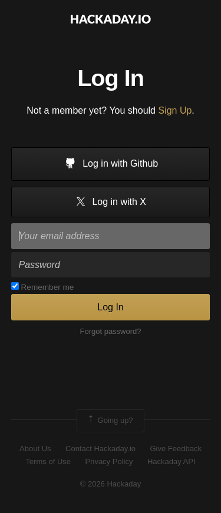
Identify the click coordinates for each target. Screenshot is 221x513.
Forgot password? (110, 331)
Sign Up (175, 110)
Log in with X (110, 202)
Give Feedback (175, 448)
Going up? (109, 420)
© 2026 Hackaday (110, 483)
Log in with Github (111, 164)
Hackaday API (171, 461)
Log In (110, 307)
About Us (35, 448)
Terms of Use (48, 461)
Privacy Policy (109, 461)
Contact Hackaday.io (100, 448)
